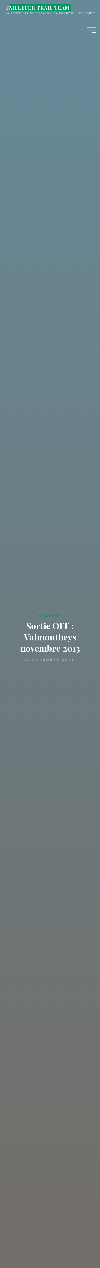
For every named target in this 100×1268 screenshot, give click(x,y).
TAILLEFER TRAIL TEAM (37, 7)
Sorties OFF (49, 615)
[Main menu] (91, 30)
